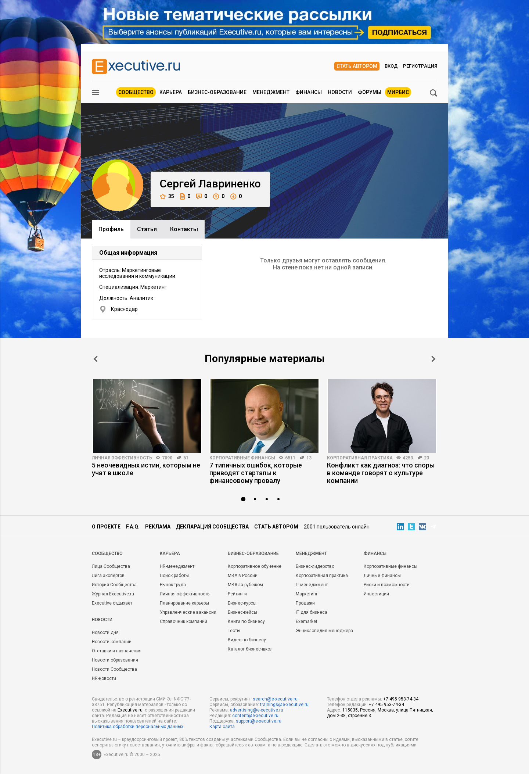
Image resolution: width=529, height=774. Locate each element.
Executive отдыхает (112, 603)
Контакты (184, 229)
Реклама (157, 527)
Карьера (170, 92)
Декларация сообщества (212, 527)
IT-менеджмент (312, 584)
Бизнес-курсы (242, 603)
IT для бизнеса (311, 612)
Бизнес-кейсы (242, 612)
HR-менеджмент (177, 566)
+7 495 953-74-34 (400, 699)
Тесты (234, 630)
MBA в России (243, 575)
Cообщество (107, 553)
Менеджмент (270, 92)
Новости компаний (112, 641)
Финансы (308, 92)
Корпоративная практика (360, 458)
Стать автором (357, 66)
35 (167, 196)
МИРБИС (398, 92)
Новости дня (105, 632)
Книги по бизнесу (246, 621)
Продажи (305, 603)
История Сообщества (114, 584)
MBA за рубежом (245, 584)
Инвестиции (376, 593)
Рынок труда (173, 584)
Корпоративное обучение (254, 566)
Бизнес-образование (217, 92)
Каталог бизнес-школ (250, 649)
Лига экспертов (108, 575)
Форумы (369, 92)
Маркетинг (307, 593)
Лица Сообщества (111, 566)
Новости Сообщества (114, 669)
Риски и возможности (387, 584)
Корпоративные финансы (242, 458)
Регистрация (420, 66)
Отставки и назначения (116, 650)
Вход (391, 66)
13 (309, 458)
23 (426, 458)
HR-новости (104, 678)
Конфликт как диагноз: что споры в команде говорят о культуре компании (381, 472)
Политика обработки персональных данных (137, 726)
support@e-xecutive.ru (258, 721)
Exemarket (306, 621)
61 (185, 458)
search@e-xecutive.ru (275, 699)
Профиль (111, 229)
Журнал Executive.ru (113, 593)
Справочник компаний (183, 621)
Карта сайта (222, 726)
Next (433, 358)
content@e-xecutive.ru (255, 715)
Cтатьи (147, 229)
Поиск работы (174, 575)
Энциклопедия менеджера (324, 630)
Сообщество (136, 92)
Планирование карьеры (184, 603)
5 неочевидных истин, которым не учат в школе (146, 469)
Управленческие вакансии (188, 612)
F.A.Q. (133, 527)
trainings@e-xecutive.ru (284, 704)
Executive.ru (130, 710)
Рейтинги (237, 593)
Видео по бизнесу (247, 639)
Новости (340, 92)
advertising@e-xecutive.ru (256, 710)
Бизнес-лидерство (315, 566)
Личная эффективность (122, 458)
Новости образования (115, 660)
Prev (95, 358)
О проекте (106, 527)
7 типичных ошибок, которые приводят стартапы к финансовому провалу (255, 472)
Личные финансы (382, 575)
